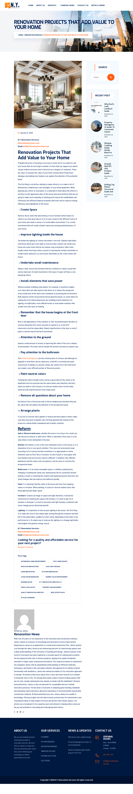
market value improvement (59, 585)
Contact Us (82, 5)
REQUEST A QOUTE (27, 555)
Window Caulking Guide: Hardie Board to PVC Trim (79, 761)
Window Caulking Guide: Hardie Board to (108, 148)
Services (52, 5)
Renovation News (27, 644)
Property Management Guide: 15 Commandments (109, 127)
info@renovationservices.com (38, 148)
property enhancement (53, 595)
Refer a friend (98, 5)
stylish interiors (30, 605)
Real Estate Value (60, 600)
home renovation (30, 580)
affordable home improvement (35, 569)
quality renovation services (34, 600)
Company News (67, 5)
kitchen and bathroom (31, 363)
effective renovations (32, 574)
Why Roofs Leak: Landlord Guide (109, 107)
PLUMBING (45, 747)
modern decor (28, 590)
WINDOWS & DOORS (48, 761)
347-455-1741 (108, 765)
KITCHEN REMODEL (48, 752)
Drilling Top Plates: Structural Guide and (109, 188)
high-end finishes (55, 574)
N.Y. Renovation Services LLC (52, 590)
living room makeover (32, 585)
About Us (40, 5)
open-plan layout (30, 595)
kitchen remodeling (52, 580)
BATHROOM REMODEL (49, 757)
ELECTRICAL (45, 771)
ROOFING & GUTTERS (48, 766)
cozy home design (62, 569)
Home (30, 5)
